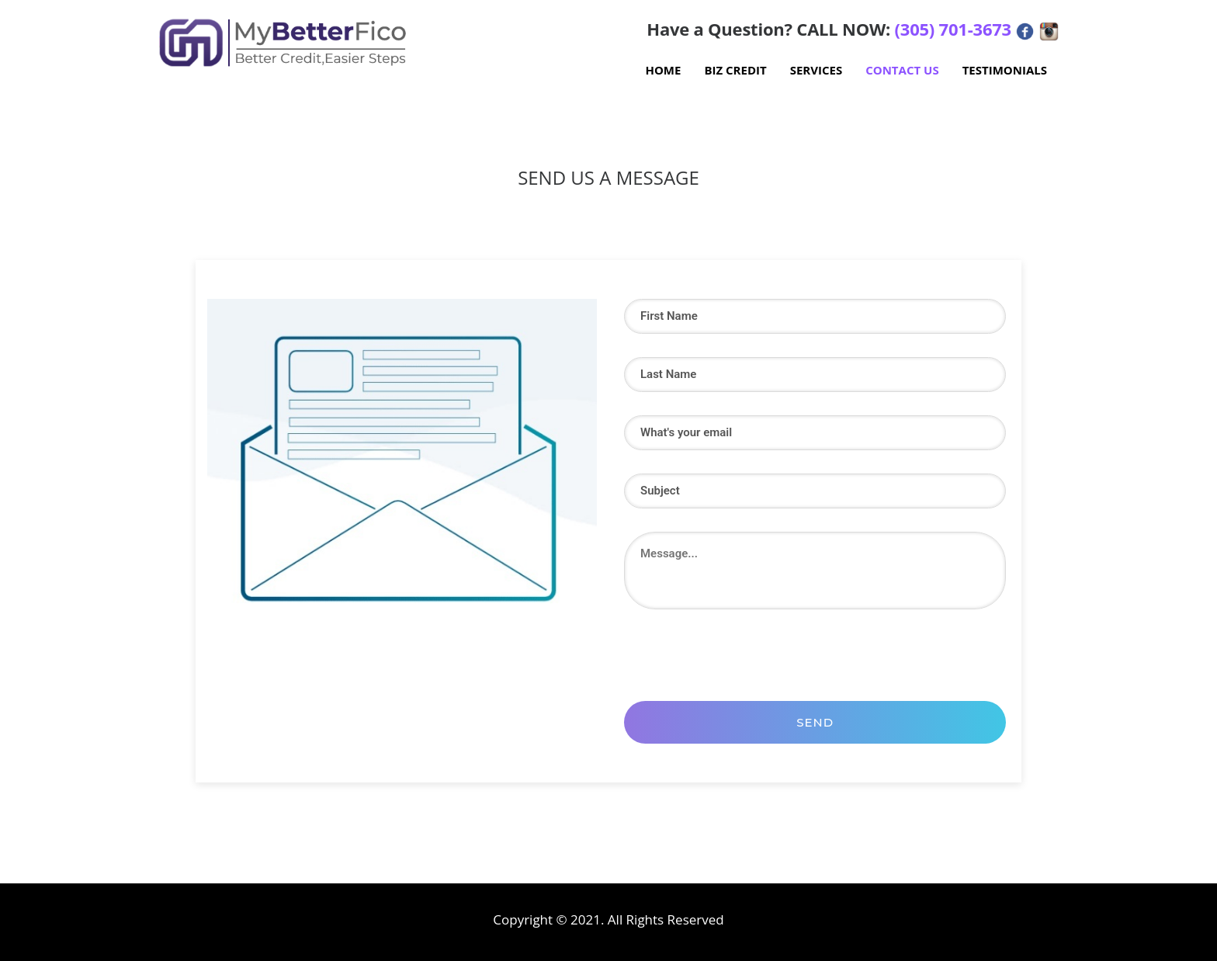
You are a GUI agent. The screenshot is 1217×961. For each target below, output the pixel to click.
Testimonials (1004, 70)
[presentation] (742, 651)
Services (816, 70)
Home (663, 70)
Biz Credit (735, 70)
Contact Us (901, 70)
